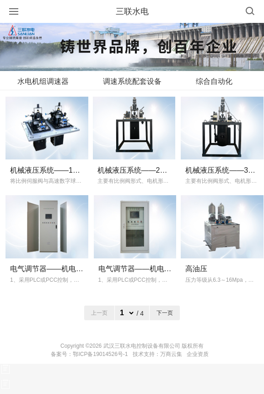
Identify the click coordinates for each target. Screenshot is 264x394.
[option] (132, 47)
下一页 (164, 313)
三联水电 (132, 11)
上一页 (99, 313)
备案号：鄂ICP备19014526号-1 (89, 354)
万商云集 (171, 354)
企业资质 (198, 354)
